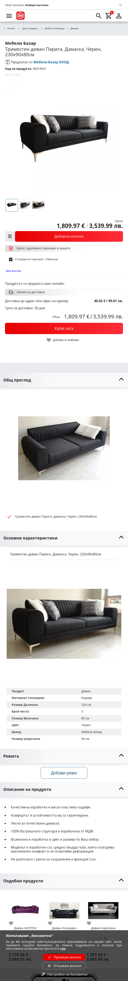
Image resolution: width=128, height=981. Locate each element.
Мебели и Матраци (53, 28)
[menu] (9, 15)
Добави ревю (64, 773)
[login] (119, 15)
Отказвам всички (64, 965)
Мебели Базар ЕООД (51, 62)
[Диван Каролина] (103, 909)
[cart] (109, 15)
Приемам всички (64, 957)
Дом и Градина (28, 28)
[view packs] (64, 236)
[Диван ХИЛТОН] (25, 909)
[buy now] (64, 328)
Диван (86, 691)
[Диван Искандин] (64, 909)
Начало (9, 28)
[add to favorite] (14, 923)
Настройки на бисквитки (64, 974)
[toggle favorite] (63, 340)
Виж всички (13, 271)
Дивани (72, 28)
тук (62, 948)
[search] (99, 15)
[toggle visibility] (64, 380)
